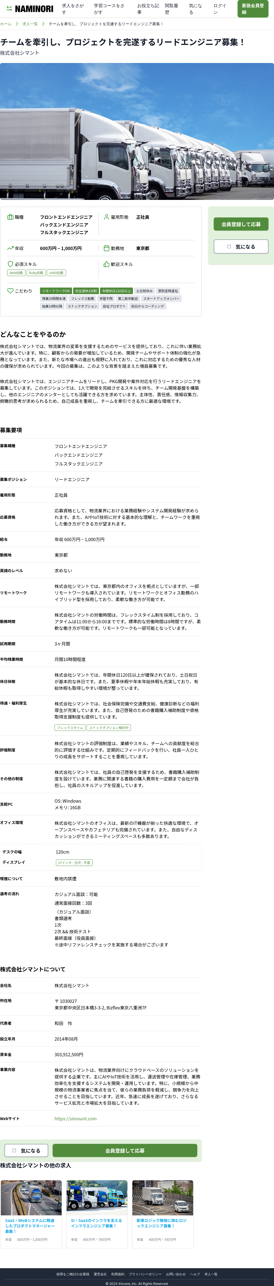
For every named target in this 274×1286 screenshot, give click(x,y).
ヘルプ (195, 1274)
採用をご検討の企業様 (72, 1274)
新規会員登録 (253, 9)
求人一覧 (30, 23)
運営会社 (100, 1274)
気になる (26, 1150)
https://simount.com (76, 1118)
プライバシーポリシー (145, 1274)
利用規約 (117, 1274)
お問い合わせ (176, 1274)
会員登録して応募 (124, 1150)
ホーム (6, 23)
